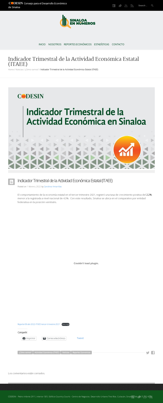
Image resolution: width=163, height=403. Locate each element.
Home (11, 69)
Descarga (66, 324)
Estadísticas (101, 44)
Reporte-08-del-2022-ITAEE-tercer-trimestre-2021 (39, 324)
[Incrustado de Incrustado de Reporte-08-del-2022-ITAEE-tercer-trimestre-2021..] (86, 263)
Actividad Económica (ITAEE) (47, 352)
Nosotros (54, 44)
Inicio (42, 44)
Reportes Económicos (77, 44)
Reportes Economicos (81, 352)
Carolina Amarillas (53, 186)
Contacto (118, 44)
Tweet (80, 338)
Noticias (19, 69)
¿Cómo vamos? (32, 69)
